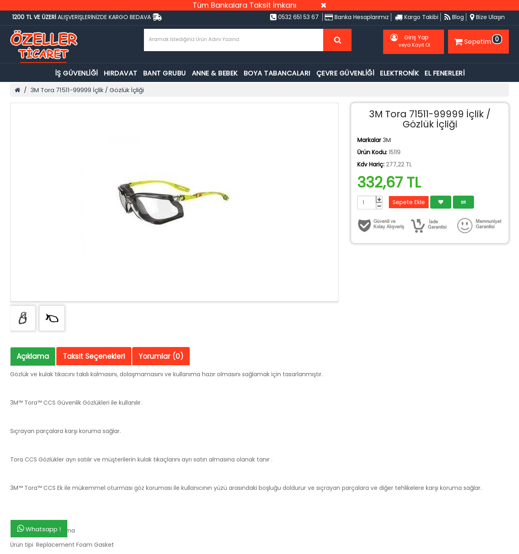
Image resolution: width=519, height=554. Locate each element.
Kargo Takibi (416, 17)
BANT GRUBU (164, 73)
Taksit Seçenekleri (94, 356)
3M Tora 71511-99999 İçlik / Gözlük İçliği (87, 90)
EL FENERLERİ (445, 73)
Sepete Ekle (408, 202)
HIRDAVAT (120, 73)
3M (387, 140)
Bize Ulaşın (487, 17)
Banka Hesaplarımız (357, 17)
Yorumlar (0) (161, 356)
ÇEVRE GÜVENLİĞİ (345, 73)
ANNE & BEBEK (215, 73)
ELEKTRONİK (399, 73)
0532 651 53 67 (294, 17)
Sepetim (477, 40)
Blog (454, 17)
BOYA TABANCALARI (277, 73)
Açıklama (33, 356)
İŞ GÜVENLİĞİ (76, 73)
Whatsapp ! (39, 528)
